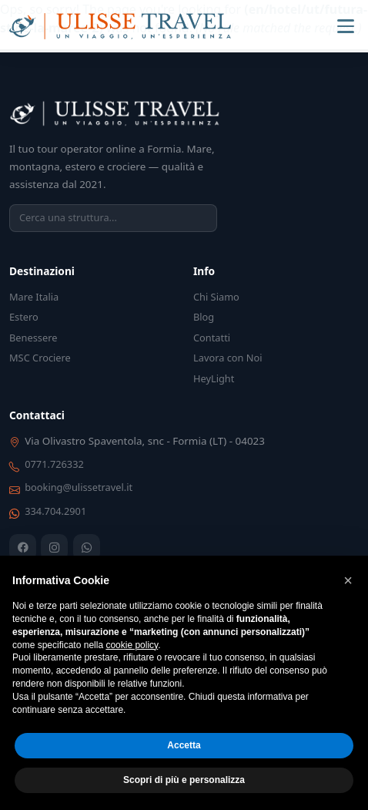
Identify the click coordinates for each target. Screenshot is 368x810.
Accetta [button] (183, 745)
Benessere (33, 338)
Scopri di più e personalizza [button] (184, 780)
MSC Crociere (40, 358)
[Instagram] (54, 547)
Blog (203, 317)
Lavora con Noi (228, 358)
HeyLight (213, 378)
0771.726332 (54, 464)
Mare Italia (34, 297)
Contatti (211, 338)
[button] (348, 580)
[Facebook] (22, 547)
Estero (23, 317)
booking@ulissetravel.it (78, 487)
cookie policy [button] (131, 645)
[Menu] (346, 26)
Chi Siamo (216, 297)
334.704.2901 (55, 511)
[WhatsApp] (86, 547)
